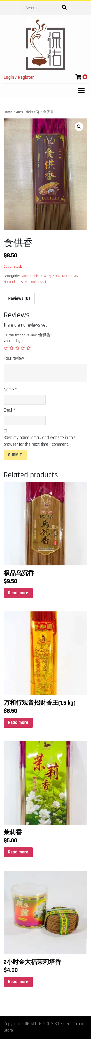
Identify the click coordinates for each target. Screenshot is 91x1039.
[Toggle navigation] (80, 90)
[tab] (19, 298)
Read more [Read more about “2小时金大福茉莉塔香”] (18, 981)
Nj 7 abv (54, 276)
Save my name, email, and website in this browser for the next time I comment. (39, 441)
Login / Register (19, 77)
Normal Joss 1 (35, 281)
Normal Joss (13, 281)
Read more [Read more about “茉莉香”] (18, 852)
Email (10, 410)
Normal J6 (70, 276)
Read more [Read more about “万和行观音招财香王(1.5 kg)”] (18, 722)
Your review (15, 358)
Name (10, 389)
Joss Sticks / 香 (28, 112)
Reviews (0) (19, 298)
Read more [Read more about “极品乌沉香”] (18, 593)
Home (8, 112)
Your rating (13, 341)
